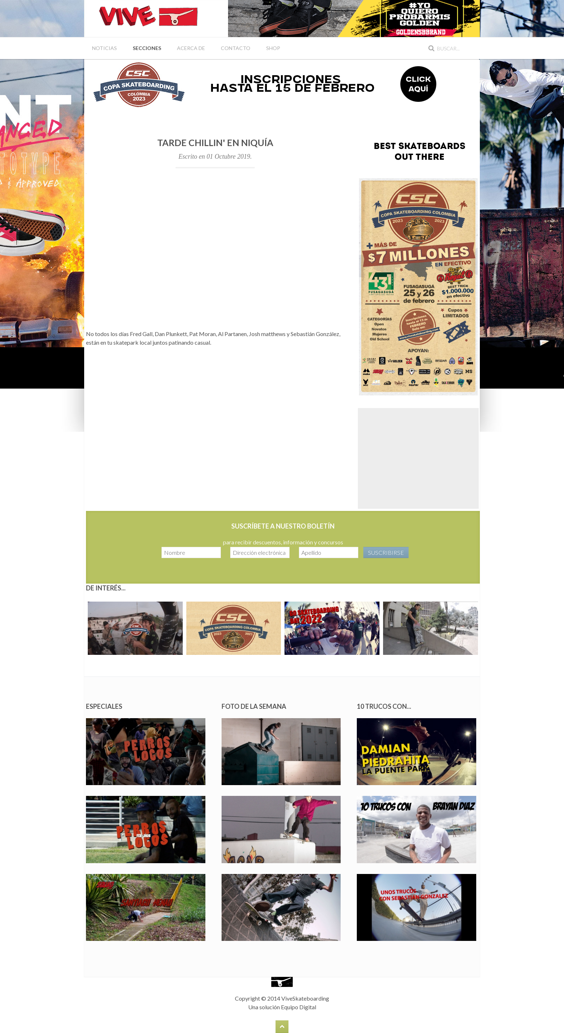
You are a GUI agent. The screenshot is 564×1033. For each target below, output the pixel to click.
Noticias (104, 48)
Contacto (235, 48)
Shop (273, 48)
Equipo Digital (298, 1006)
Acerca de (191, 48)
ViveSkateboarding (305, 998)
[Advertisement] (418, 458)
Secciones (147, 48)
